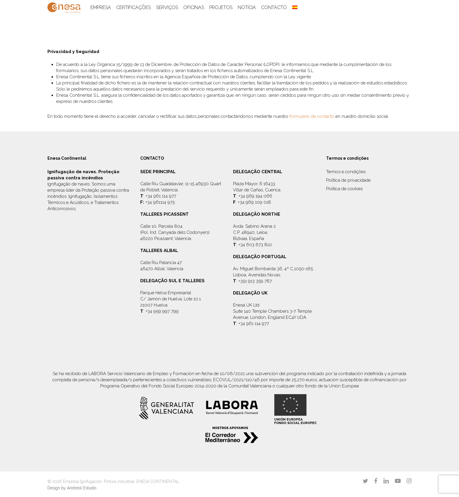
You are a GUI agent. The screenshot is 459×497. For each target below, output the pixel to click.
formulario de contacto (312, 116)
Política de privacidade (348, 180)
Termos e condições (346, 171)
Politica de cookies (344, 188)
